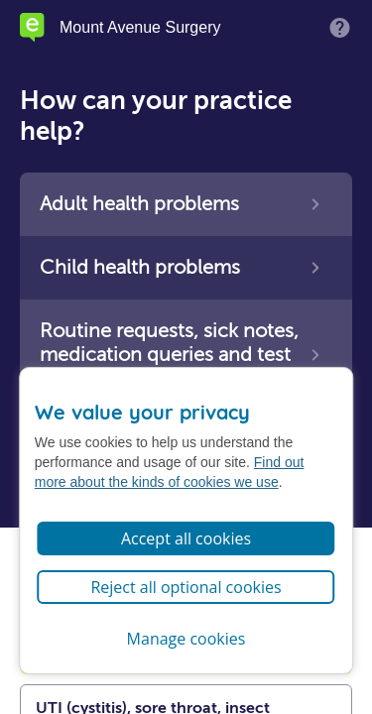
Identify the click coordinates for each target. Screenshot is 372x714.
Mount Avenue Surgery (140, 28)
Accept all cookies (186, 538)
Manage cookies (186, 639)
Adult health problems (139, 203)
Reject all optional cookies (185, 587)
